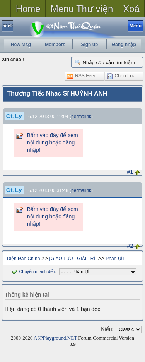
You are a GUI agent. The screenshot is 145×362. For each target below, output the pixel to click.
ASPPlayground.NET (55, 338)
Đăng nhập (124, 44)
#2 (130, 246)
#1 (130, 172)
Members (55, 44)
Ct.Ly (14, 116)
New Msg (21, 44)
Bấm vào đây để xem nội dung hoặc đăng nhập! (52, 142)
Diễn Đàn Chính (23, 258)
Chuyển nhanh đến (32, 271)
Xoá (131, 8)
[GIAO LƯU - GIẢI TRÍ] (72, 258)
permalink (81, 116)
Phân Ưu (115, 258)
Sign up (89, 44)
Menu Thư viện (82, 8)
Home (28, 8)
